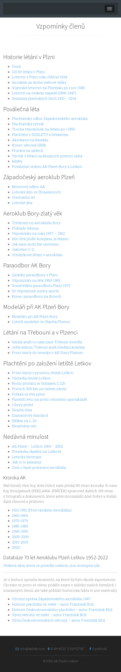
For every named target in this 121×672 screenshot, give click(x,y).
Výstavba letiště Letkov (31, 378)
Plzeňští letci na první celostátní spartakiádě (49, 399)
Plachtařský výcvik (28, 124)
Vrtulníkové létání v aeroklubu (37, 254)
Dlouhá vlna (22, 410)
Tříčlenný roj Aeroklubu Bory (36, 222)
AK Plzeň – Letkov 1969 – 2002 (37, 446)
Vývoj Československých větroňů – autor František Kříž (58, 620)
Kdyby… (18, 161)
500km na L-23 (24, 420)
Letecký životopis (26, 457)
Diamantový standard (30, 415)
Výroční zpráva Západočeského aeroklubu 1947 (51, 598)
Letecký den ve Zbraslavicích (36, 192)
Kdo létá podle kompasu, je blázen (40, 238)
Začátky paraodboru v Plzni (35, 275)
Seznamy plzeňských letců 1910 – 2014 (44, 98)
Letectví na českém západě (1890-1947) (44, 93)
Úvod (16, 66)
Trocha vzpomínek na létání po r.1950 (43, 129)
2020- (16, 547)
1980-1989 (20, 526)
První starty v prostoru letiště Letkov (42, 372)
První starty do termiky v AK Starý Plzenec (47, 352)
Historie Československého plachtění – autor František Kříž (62, 609)
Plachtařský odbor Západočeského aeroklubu (50, 118)
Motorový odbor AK (28, 186)
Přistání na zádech (27, 150)
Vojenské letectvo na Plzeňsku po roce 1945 (48, 87)
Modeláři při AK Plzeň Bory (34, 316)
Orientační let (23, 197)
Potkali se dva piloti (28, 394)
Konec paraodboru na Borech (36, 296)
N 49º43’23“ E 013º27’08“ (66, 649)
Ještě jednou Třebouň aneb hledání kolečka (48, 347)
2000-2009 (20, 536)
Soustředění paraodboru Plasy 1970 (41, 285)
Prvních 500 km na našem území (39, 388)
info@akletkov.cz (29, 649)
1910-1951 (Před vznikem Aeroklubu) (42, 510)
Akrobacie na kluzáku (30, 140)
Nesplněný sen (24, 426)
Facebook (97, 649)
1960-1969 (20, 515)
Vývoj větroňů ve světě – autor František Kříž (49, 615)
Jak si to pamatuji (26, 462)
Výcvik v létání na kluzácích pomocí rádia (47, 156)
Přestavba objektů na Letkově (36, 451)
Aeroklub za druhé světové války (39, 82)
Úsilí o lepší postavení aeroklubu (39, 467)
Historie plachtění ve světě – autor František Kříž (53, 604)
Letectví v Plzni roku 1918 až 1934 (39, 77)
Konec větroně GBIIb (29, 145)
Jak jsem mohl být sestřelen (35, 244)
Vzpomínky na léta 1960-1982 (36, 280)
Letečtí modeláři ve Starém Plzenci (41, 321)
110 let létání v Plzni (28, 71)
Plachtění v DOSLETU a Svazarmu (40, 134)
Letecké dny (22, 202)
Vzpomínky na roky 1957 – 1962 (38, 233)
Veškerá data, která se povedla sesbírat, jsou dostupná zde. (51, 565)
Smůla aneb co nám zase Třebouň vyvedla (47, 342)
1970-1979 (20, 520)
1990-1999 (20, 531)
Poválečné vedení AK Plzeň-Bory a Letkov (47, 166)
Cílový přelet (22, 404)
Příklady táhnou (25, 228)
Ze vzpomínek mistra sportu (35, 291)
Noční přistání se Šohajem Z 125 (38, 383)
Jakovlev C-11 (23, 249)
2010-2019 (20, 542)
